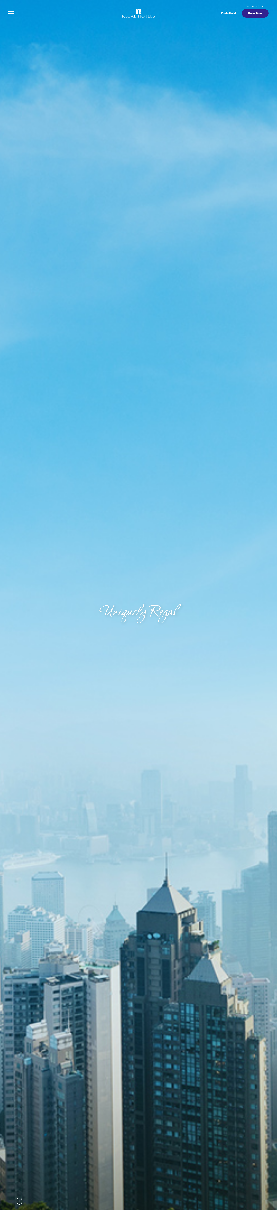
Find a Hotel (228, 13)
